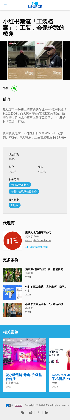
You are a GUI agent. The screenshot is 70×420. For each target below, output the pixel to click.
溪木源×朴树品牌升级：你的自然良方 (47, 269)
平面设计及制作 (20, 184)
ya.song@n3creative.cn (38, 240)
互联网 (14, 205)
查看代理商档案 (36, 247)
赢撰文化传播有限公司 (38, 232)
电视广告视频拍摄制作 (24, 191)
